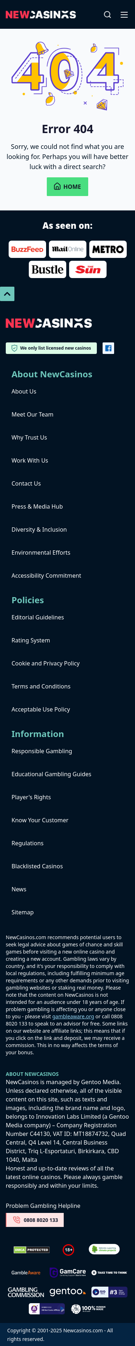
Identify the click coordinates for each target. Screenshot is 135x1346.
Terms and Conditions (41, 686)
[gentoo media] (68, 1292)
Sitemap (23, 912)
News (19, 889)
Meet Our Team (32, 414)
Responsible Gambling (42, 751)
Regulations (28, 843)
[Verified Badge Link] (104, 1250)
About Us (24, 391)
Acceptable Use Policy (41, 709)
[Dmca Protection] (32, 1250)
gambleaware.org (73, 1016)
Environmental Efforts (41, 552)
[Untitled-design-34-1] (68, 1273)
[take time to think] (109, 1272)
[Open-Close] (125, 14)
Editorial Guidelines (38, 617)
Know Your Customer (40, 820)
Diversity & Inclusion (39, 529)
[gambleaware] (26, 1272)
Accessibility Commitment (46, 575)
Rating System (31, 640)
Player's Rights (31, 797)
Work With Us (30, 460)
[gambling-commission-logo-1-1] (26, 1292)
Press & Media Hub (37, 506)
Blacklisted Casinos (37, 866)
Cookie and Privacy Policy (46, 663)
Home (67, 186)
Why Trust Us (29, 437)
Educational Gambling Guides (51, 774)
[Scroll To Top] (7, 294)
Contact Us (26, 483)
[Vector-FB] (108, 348)
